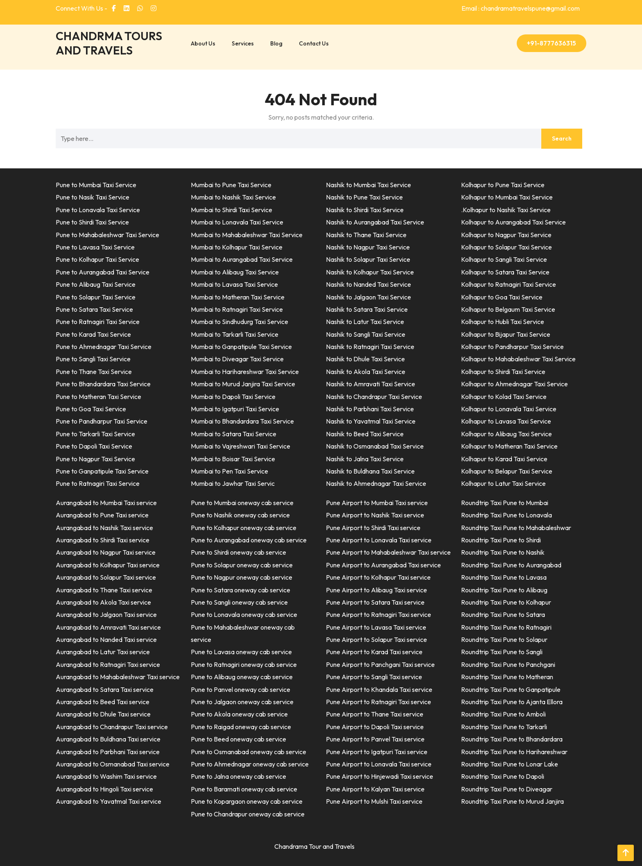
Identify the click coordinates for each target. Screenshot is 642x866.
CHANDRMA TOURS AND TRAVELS (109, 43)
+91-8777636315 (551, 43)
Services (243, 43)
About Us (203, 43)
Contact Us (314, 43)
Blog (276, 43)
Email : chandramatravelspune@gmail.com (520, 8)
